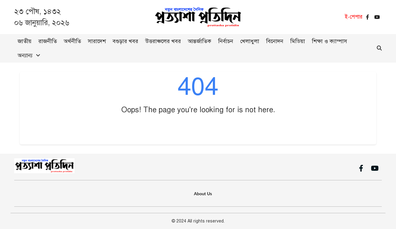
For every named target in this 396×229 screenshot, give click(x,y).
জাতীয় (25, 41)
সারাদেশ (97, 41)
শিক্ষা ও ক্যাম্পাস (329, 41)
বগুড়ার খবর (125, 41)
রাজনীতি (47, 41)
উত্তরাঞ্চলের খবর (163, 41)
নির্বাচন (225, 41)
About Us (203, 193)
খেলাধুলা (249, 41)
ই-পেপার (354, 17)
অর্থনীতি (72, 41)
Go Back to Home (198, 128)
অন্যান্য (25, 55)
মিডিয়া (297, 41)
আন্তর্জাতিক (199, 41)
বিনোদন (274, 41)
